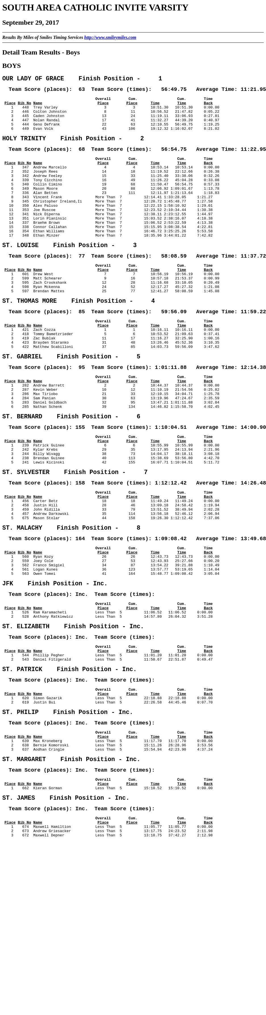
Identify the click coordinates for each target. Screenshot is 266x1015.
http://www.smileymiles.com (110, 37)
